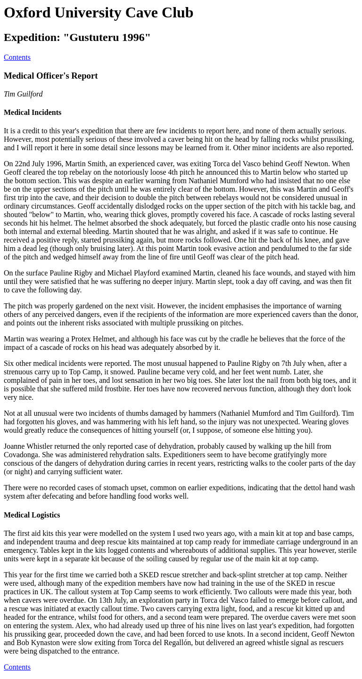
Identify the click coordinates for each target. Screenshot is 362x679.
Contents (17, 57)
